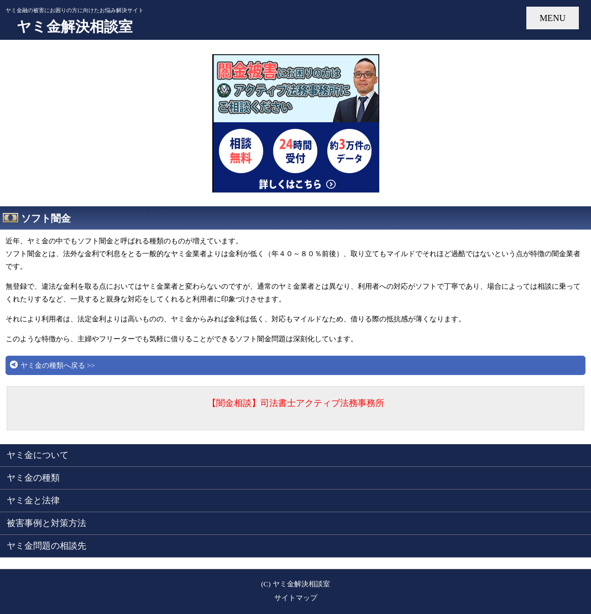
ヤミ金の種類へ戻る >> (57, 366)
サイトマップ (295, 598)
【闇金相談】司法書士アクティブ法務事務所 (295, 403)
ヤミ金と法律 (33, 500)
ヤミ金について (38, 455)
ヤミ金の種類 (33, 477)
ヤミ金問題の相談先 (46, 545)
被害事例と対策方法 (46, 523)
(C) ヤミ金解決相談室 (295, 584)
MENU (553, 18)
